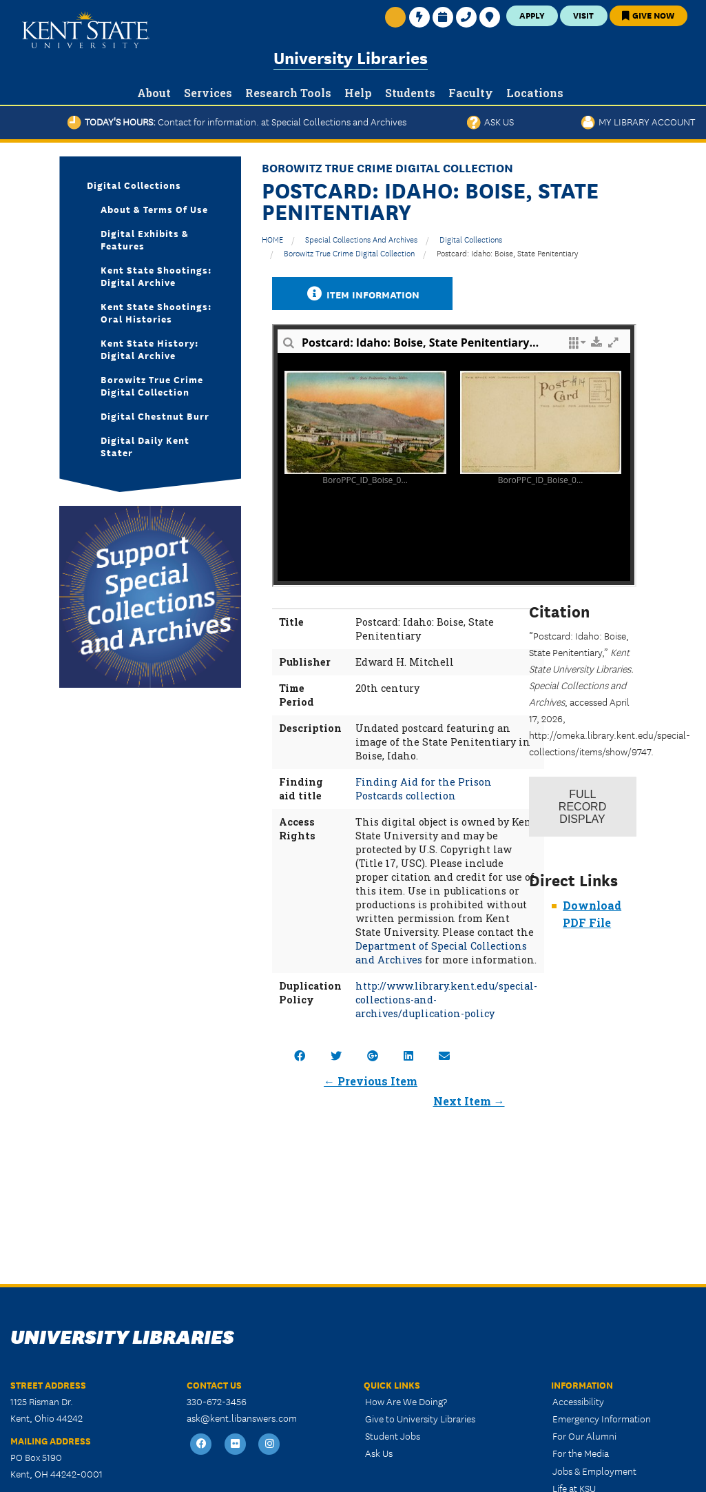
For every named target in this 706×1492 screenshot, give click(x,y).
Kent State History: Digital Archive (149, 348)
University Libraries (350, 57)
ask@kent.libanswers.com (242, 1417)
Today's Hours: (237, 121)
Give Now (648, 15)
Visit (583, 15)
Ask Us (490, 121)
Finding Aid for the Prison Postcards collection (423, 788)
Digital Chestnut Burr (155, 415)
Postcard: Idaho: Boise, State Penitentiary (507, 252)
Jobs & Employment (594, 1470)
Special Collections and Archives (361, 238)
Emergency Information (601, 1418)
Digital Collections (470, 238)
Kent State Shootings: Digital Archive (156, 275)
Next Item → (469, 1101)
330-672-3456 (217, 1401)
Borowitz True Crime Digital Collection (349, 252)
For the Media (580, 1452)
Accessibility (578, 1401)
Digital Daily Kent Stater (145, 445)
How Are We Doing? (406, 1401)
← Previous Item (370, 1081)
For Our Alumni (584, 1435)
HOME (272, 238)
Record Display (582, 806)
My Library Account (638, 121)
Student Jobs (392, 1435)
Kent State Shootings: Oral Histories (156, 312)
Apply (532, 15)
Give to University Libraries (420, 1418)
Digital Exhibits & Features (145, 239)
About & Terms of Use (154, 209)
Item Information (362, 294)
